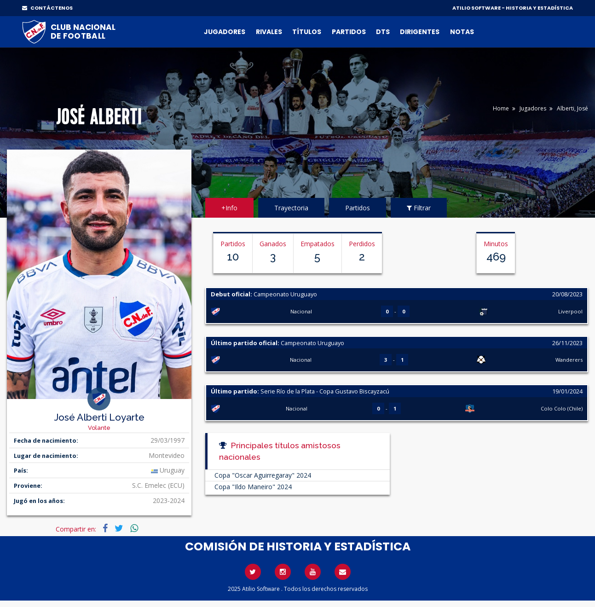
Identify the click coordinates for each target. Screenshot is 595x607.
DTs (383, 31)
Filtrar (419, 207)
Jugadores (224, 31)
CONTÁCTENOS (47, 8)
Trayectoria (291, 207)
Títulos (306, 31)
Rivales (269, 31)
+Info (229, 207)
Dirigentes (419, 31)
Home (501, 108)
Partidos (349, 31)
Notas (462, 31)
